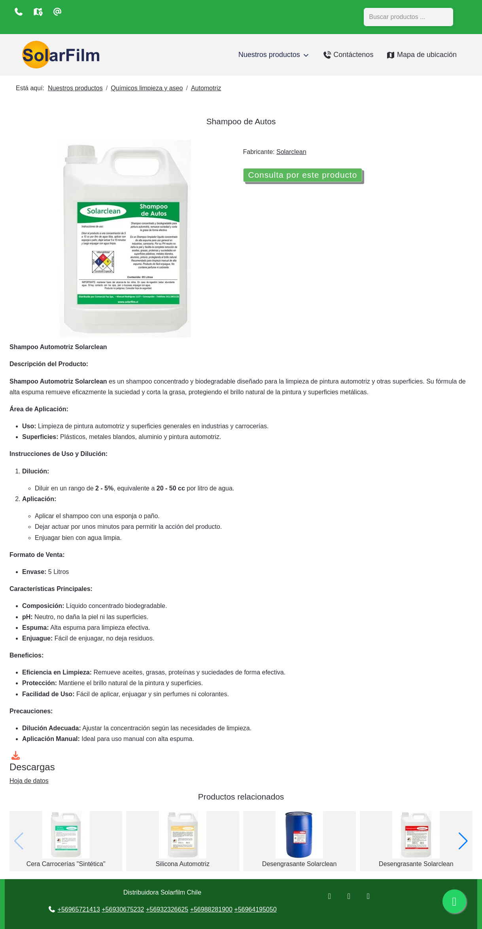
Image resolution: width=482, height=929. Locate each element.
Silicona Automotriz (183, 864)
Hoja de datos (29, 780)
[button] (463, 841)
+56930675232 (123, 909)
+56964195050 (255, 909)
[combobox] (408, 17)
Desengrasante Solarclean (299, 864)
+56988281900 (211, 909)
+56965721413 (79, 909)
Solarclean (291, 151)
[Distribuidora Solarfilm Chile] (58, 55)
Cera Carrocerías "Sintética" (66, 864)
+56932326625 (167, 909)
